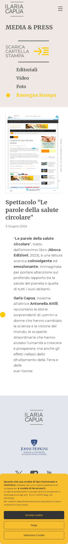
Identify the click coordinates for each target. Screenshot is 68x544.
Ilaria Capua (14, 9)
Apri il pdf (34, 153)
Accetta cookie (34, 515)
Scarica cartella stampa (17, 51)
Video (22, 78)
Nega (34, 525)
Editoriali (27, 70)
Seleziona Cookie (34, 535)
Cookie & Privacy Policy (16, 504)
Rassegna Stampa (36, 95)
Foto (21, 87)
